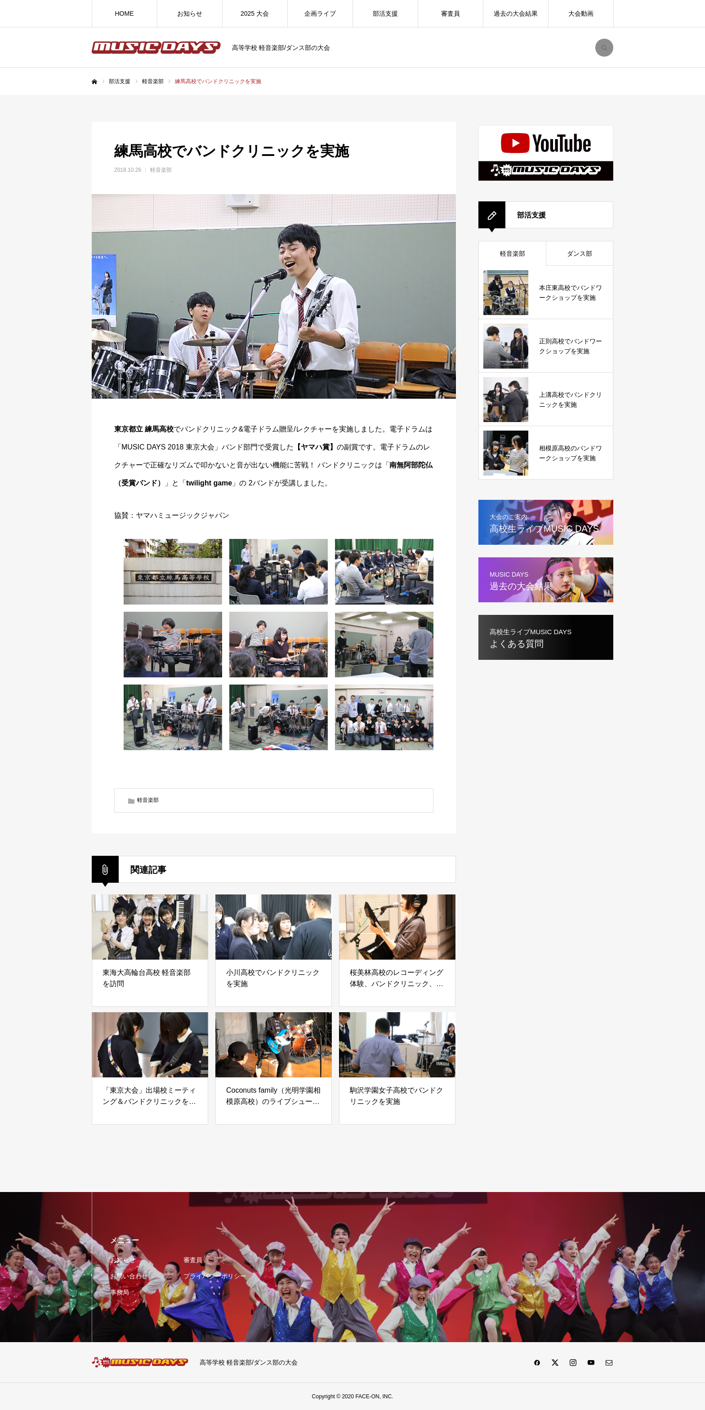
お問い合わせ (129, 1276)
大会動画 (580, 13)
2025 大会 (255, 13)
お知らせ (189, 13)
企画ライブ (320, 13)
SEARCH (604, 48)
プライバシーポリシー (214, 1276)
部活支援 (385, 13)
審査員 (450, 13)
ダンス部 (579, 253)
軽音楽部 (161, 170)
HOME (124, 13)
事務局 (119, 1292)
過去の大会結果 (516, 13)
